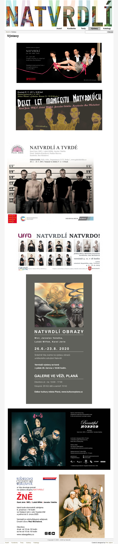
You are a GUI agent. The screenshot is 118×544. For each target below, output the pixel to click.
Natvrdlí (59, 13)
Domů (8, 32)
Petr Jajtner (109, 542)
